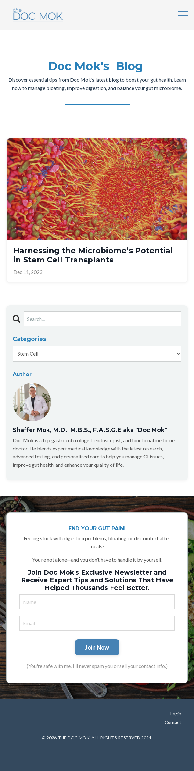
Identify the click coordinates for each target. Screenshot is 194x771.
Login (175, 713)
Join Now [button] (97, 647)
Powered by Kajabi (97, 754)
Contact (173, 722)
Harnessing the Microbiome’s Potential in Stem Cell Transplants (93, 255)
